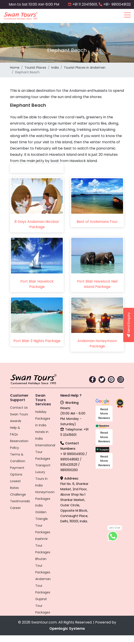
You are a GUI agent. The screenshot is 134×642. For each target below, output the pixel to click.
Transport (42, 465)
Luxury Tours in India (41, 479)
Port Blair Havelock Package (37, 284)
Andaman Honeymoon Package (97, 343)
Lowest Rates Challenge (18, 488)
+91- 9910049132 (117, 4)
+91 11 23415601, (85, 4)
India (55, 67)
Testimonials (20, 501)
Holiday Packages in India (42, 418)
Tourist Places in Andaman (84, 67)
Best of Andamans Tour (97, 221)
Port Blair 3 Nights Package (37, 340)
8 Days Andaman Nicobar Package (37, 224)
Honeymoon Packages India (44, 499)
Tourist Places (35, 67)
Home (14, 67)
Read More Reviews (104, 413)
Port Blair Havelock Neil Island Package (97, 284)
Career (15, 508)
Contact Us (19, 407)
